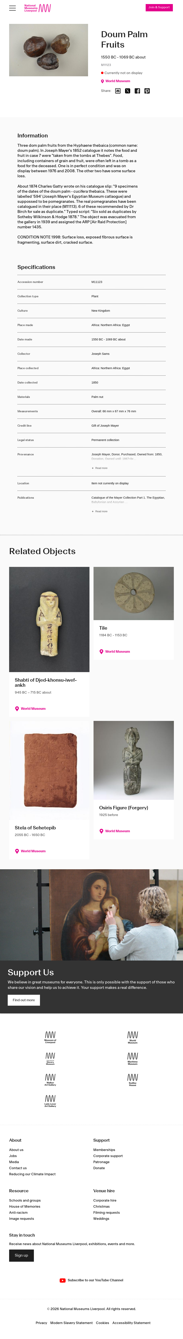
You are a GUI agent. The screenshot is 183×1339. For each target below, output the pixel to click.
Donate (99, 1168)
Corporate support (108, 1156)
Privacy (41, 1323)
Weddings (101, 1219)
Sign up (21, 1256)
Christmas (101, 1206)
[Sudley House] (133, 1079)
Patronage (101, 1162)
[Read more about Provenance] (129, 461)
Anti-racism (18, 1213)
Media (14, 1162)
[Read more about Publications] (129, 505)
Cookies (102, 1323)
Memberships (104, 1150)
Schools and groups (25, 1200)
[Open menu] (12, 8)
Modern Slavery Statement (71, 1323)
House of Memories (24, 1206)
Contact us (18, 1168)
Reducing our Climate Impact (32, 1174)
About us (16, 1150)
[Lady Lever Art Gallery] (50, 1101)
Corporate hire (104, 1200)
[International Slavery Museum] (50, 1058)
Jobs (13, 1156)
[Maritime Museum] (133, 1058)
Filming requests (106, 1213)
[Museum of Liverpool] (50, 1037)
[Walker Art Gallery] (50, 1079)
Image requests (21, 1219)
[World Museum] (133, 1037)
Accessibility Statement (131, 1323)
